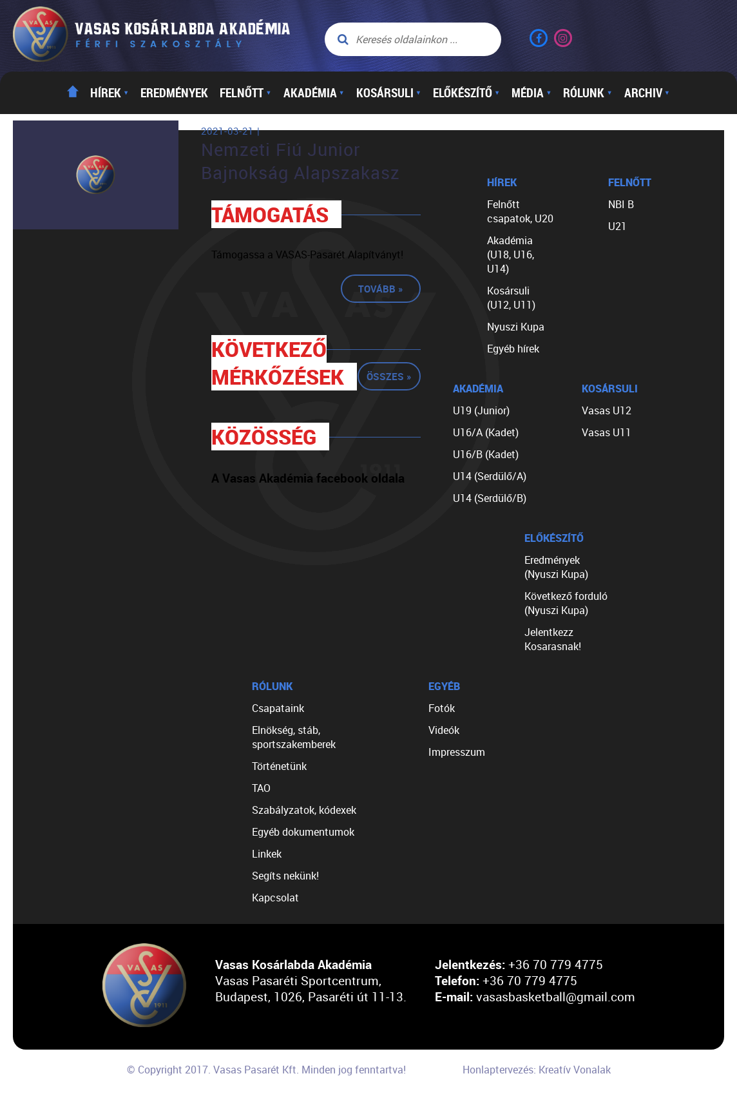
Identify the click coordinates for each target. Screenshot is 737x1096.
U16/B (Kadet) (486, 454)
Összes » (389, 376)
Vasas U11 (606, 432)
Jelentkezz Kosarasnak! (552, 639)
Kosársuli (388, 92)
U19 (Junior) (481, 410)
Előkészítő (466, 92)
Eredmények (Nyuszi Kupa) (556, 567)
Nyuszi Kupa (515, 327)
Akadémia (314, 92)
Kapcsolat (275, 897)
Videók (443, 730)
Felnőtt (245, 92)
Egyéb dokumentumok (303, 832)
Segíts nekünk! (285, 876)
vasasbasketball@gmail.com (555, 996)
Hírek (109, 92)
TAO (261, 788)
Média (531, 92)
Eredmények (174, 92)
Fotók (441, 708)
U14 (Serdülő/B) (489, 498)
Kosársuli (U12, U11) (511, 298)
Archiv (647, 92)
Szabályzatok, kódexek (304, 810)
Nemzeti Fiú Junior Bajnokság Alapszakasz (300, 161)
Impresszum (456, 752)
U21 (617, 226)
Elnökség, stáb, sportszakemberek (294, 737)
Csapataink (278, 708)
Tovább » (380, 288)
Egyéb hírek (513, 348)
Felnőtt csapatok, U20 (520, 211)
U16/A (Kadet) (486, 432)
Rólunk (587, 92)
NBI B (621, 204)
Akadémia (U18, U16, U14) (510, 254)
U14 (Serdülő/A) (489, 476)
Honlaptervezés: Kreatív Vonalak (537, 1069)
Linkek (267, 854)
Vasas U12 (606, 410)
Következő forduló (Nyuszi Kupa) (566, 603)
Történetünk (279, 766)
